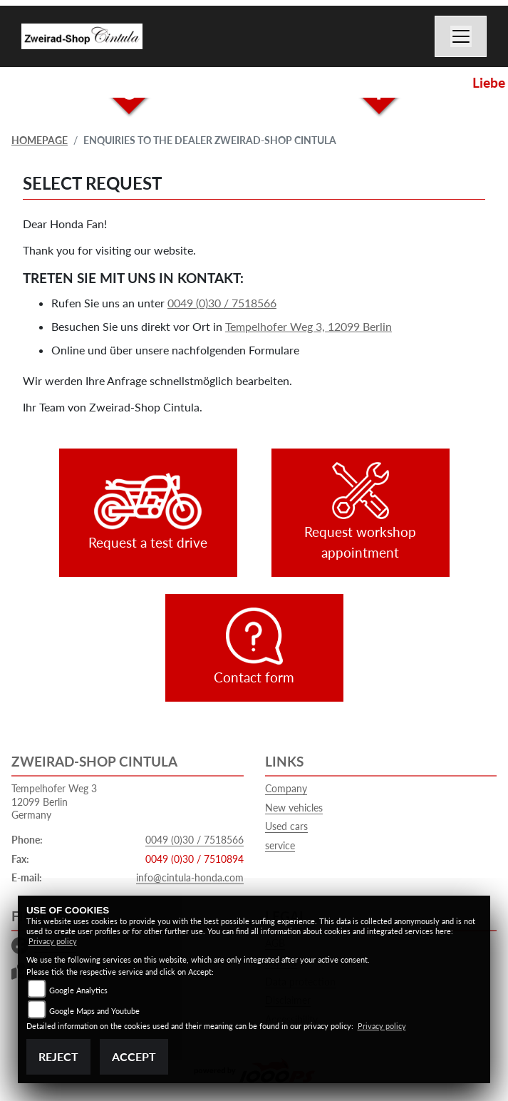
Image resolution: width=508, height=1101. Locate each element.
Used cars (286, 826)
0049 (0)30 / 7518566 (221, 302)
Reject (58, 1056)
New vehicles (294, 808)
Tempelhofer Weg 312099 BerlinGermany (54, 801)
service (280, 845)
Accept (134, 1056)
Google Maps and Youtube (94, 1010)
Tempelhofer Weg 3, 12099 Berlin (308, 326)
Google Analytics (78, 990)
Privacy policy (52, 941)
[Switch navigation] (461, 36)
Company (286, 788)
